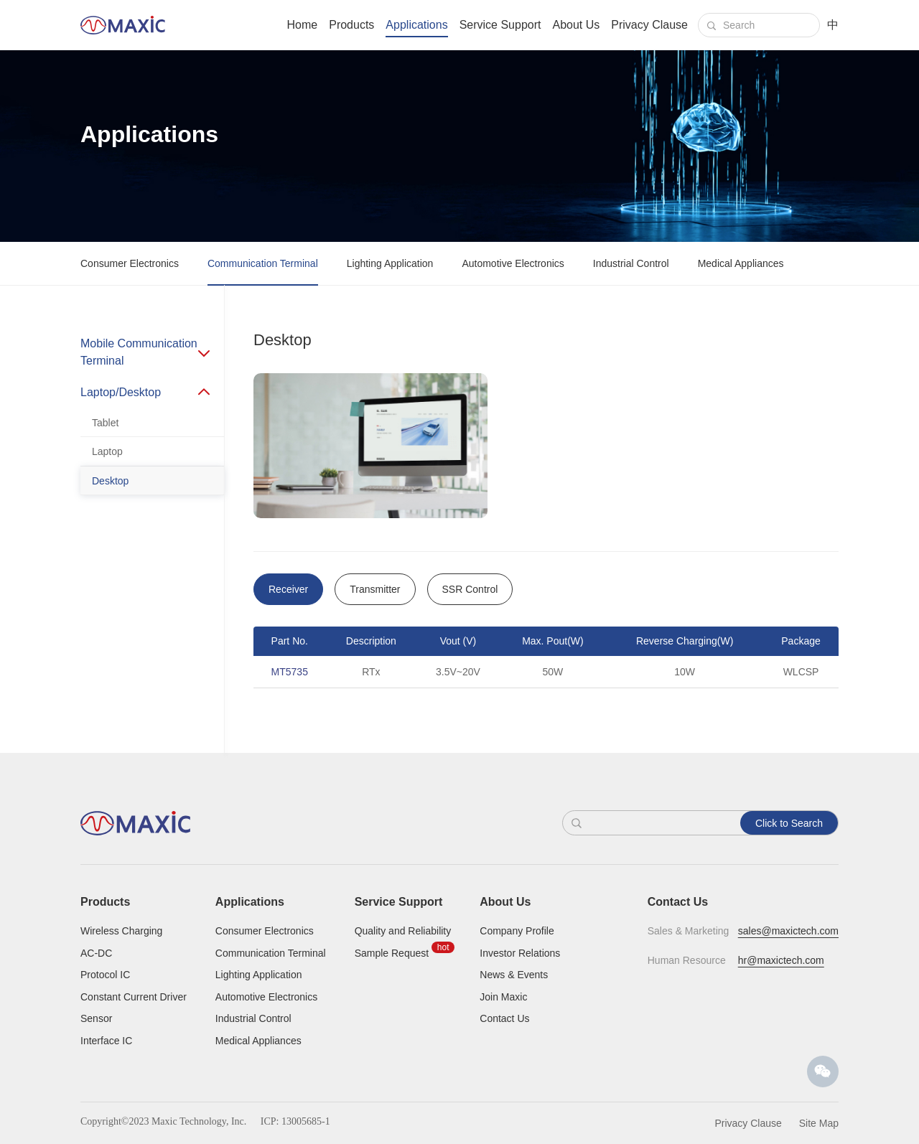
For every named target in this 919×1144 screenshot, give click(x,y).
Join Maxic (503, 997)
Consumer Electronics (129, 263)
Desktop (110, 481)
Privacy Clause (649, 25)
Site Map (819, 1123)
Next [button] (831, 664)
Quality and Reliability (403, 931)
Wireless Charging (121, 931)
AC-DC (96, 953)
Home (302, 25)
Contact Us (504, 1018)
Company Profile (517, 931)
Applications (416, 25)
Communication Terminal (262, 263)
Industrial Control (631, 263)
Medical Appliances (741, 263)
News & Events (514, 974)
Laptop (107, 451)
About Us (576, 25)
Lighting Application (390, 263)
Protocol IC (105, 974)
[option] (546, 664)
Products (351, 25)
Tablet (105, 422)
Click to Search (789, 823)
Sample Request (392, 953)
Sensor (96, 1018)
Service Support (500, 25)
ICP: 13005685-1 (295, 1121)
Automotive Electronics (513, 263)
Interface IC (106, 1040)
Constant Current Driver (133, 997)
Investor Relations (520, 953)
